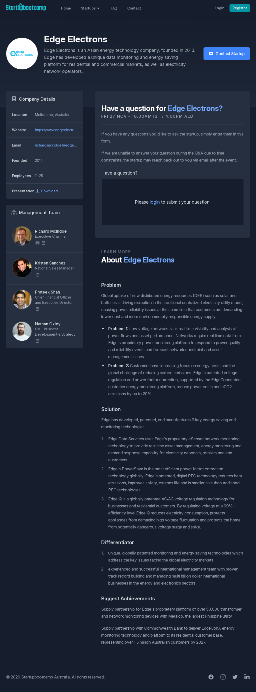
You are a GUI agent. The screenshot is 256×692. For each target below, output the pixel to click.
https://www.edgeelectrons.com (61, 130)
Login (219, 8)
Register (239, 8)
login (155, 202)
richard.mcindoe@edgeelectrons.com (66, 145)
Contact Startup (226, 53)
